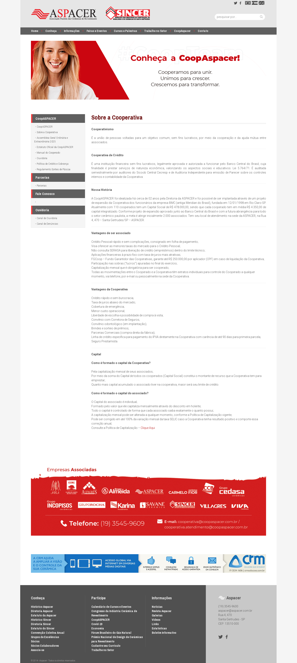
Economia (97, 628)
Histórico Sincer (41, 620)
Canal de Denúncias (47, 223)
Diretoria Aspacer (42, 611)
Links (155, 624)
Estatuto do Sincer (42, 628)
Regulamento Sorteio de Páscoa (53, 169)
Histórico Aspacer (42, 607)
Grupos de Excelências (45, 637)
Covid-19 (96, 624)
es (255, 3)
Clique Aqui (148, 427)
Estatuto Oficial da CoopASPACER (55, 147)
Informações (71, 31)
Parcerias (42, 185)
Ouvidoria (42, 158)
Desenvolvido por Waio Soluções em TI (199, 660)
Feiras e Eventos (97, 31)
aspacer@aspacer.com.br (235, 610)
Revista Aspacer (161, 611)
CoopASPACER (45, 126)
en (261, 3)
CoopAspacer (182, 31)
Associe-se (37, 650)
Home (34, 31)
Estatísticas (159, 628)
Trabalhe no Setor (155, 31)
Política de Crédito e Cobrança (52, 163)
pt (248, 3)
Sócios (35, 641)
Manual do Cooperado (48, 152)
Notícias (157, 607)
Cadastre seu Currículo (105, 646)
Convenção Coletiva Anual (47, 633)
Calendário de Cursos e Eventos (111, 607)
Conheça (51, 31)
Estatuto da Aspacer (43, 615)
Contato (203, 31)
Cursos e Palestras (125, 31)
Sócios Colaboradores (45, 646)
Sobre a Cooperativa (47, 132)
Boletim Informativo (164, 633)
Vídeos (156, 620)
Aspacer (90, 13)
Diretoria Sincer (41, 624)
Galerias (157, 615)
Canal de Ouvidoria (47, 218)
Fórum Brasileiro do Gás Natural (111, 633)
